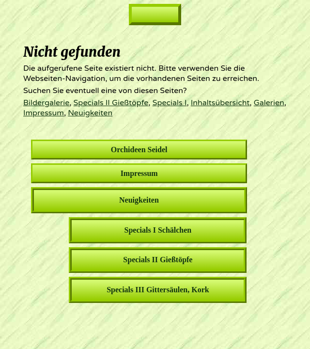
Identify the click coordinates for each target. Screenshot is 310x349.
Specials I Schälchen (158, 230)
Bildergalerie (46, 103)
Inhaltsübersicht (220, 103)
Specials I (170, 103)
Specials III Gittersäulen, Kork (158, 290)
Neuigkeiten (90, 113)
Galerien (269, 103)
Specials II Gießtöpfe (111, 103)
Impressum (43, 113)
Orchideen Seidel (139, 149)
